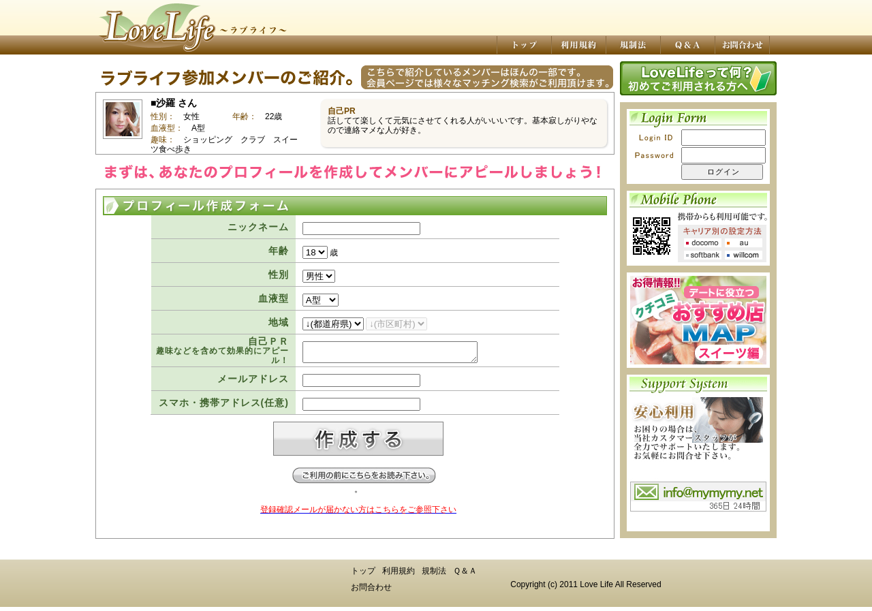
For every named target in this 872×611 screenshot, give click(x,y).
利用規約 (398, 575)
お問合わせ (371, 591)
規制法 (434, 575)
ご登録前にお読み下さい (364, 479)
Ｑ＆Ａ (465, 575)
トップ (363, 575)
